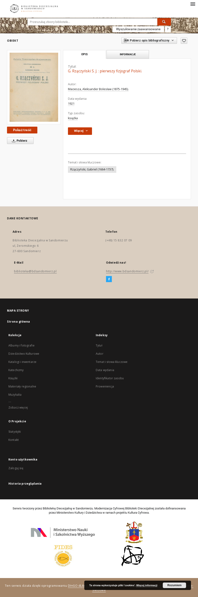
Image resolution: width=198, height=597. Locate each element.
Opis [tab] (84, 54)
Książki (13, 378)
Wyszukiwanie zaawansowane (138, 29)
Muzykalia (14, 395)
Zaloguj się (15, 468)
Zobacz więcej (18, 407)
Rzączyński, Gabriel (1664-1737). (92, 169)
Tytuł (99, 345)
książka (73, 118)
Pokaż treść (22, 130)
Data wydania (105, 370)
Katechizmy (16, 370)
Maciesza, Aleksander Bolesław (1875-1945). (98, 89)
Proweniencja (105, 386)
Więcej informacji (146, 585)
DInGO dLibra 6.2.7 (81, 586)
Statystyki (14, 432)
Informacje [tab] (128, 54)
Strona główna (18, 322)
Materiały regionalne (22, 386)
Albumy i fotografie (21, 345)
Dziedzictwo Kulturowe (23, 354)
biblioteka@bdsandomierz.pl (35, 271)
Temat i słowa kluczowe (111, 362)
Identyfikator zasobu (110, 378)
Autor (99, 354)
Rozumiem (174, 585)
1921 (71, 104)
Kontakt (13, 440)
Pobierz (19, 140)
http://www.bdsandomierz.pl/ (127, 271)
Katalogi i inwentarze (22, 362)
